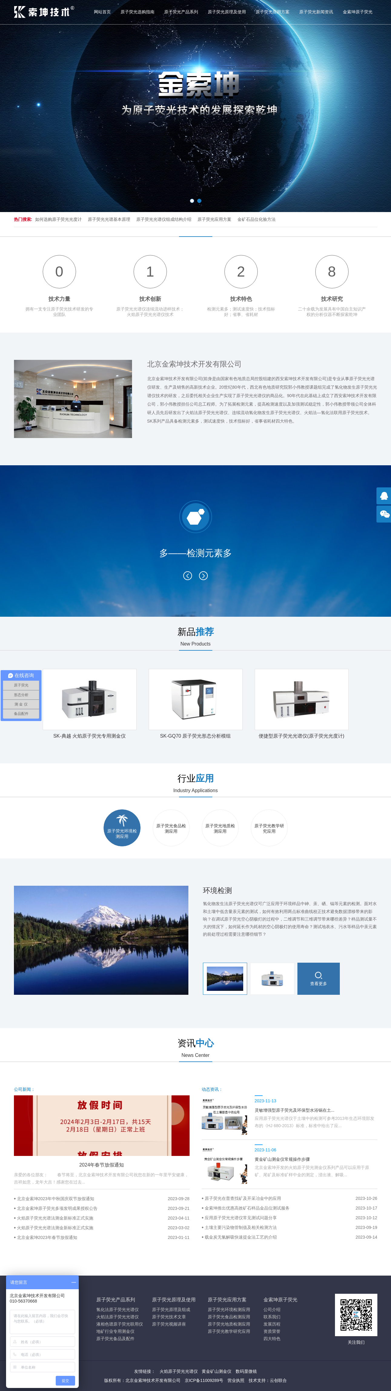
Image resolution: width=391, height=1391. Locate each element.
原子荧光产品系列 (181, 11)
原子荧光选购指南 (137, 11)
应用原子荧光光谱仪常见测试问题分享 (291, 1217)
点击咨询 (385, 498)
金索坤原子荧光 (358, 11)
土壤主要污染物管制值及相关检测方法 (291, 1227)
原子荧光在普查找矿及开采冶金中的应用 (291, 1198)
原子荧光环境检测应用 (229, 1309)
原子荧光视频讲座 (169, 1324)
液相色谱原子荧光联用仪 (119, 1324)
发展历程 (271, 1324)
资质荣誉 (271, 1331)
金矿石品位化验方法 (256, 219)
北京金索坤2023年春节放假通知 (103, 1237)
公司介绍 (271, 1309)
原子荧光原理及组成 (171, 1309)
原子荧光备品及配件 (115, 1338)
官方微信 (385, 517)
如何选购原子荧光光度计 (58, 219)
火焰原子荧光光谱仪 (179, 1371)
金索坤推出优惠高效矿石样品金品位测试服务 (291, 1208)
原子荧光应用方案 (273, 11)
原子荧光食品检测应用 (229, 1316)
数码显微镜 (246, 1371)
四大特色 (271, 1338)
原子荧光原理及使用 (227, 11)
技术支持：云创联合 (268, 1380)
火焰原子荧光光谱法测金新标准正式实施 (103, 1218)
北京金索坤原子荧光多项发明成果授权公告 (103, 1208)
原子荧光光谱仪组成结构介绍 (163, 219)
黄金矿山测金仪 (216, 1371)
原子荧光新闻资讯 (316, 11)
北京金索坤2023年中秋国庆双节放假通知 (103, 1198)
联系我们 (271, 1316)
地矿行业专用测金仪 (115, 1331)
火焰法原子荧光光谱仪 (117, 1316)
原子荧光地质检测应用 (229, 1324)
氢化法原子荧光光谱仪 (117, 1309)
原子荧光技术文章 (169, 1316)
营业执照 (235, 1380)
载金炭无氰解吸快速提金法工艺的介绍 (291, 1237)
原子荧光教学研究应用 (229, 1331)
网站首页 (102, 11)
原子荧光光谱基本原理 (109, 219)
